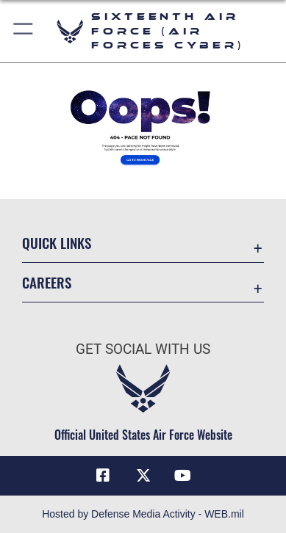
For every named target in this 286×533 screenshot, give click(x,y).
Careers (46, 282)
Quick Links (56, 242)
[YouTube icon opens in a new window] (183, 476)
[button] (24, 31)
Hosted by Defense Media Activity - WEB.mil (143, 514)
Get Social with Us (143, 349)
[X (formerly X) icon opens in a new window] (143, 476)
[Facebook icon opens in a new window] (103, 476)
